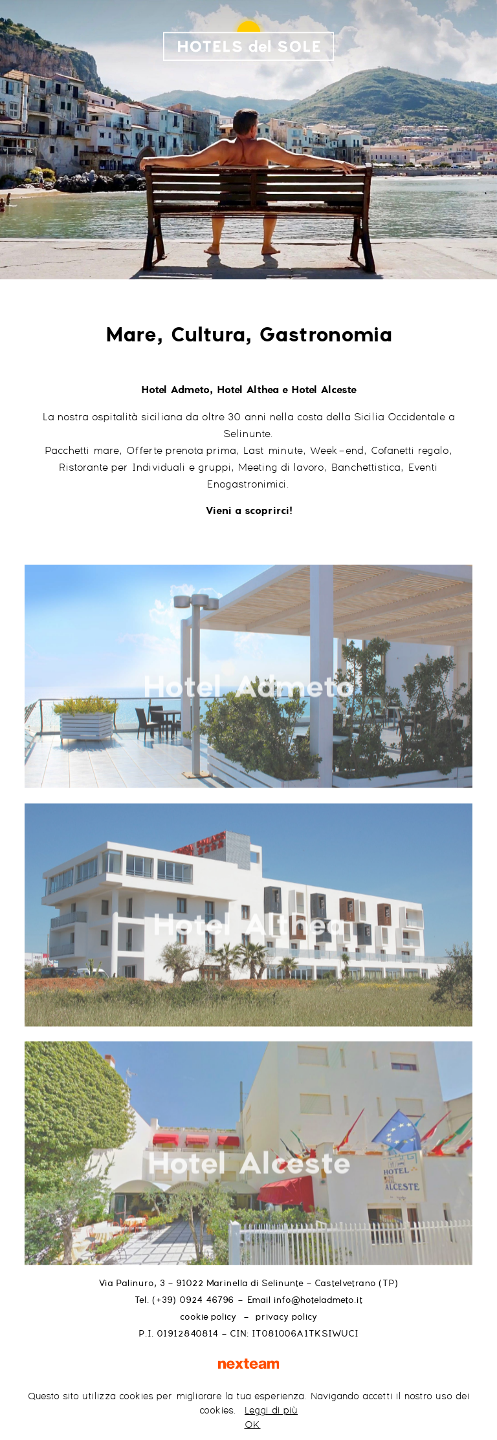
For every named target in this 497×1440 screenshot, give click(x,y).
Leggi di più (271, 1410)
